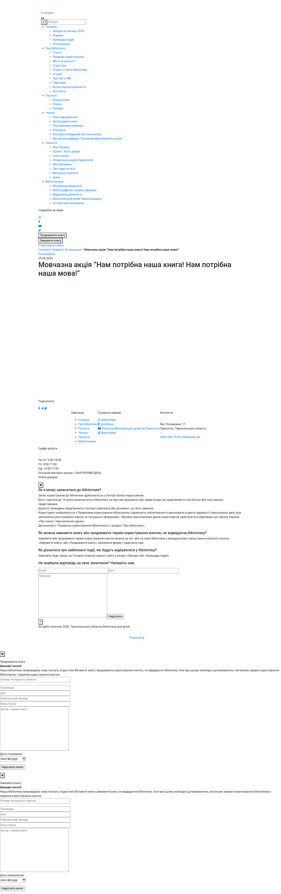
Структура (59, 65)
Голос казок (61, 155)
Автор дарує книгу (65, 121)
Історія (57, 74)
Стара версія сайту (51, 245)
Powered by (164, 637)
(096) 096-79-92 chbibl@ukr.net (180, 437)
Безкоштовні (61, 100)
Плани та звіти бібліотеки (70, 69)
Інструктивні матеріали (68, 203)
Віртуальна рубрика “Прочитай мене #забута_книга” (88, 138)
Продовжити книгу (52, 235)
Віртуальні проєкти (65, 173)
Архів (56, 177)
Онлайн (58, 108)
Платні (57, 104)
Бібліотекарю (54, 181)
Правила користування (68, 57)
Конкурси (59, 130)
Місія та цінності (64, 61)
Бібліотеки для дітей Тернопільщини (77, 198)
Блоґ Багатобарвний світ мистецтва (77, 134)
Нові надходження (65, 117)
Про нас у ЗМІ (62, 78)
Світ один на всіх (64, 168)
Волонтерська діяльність (69, 87)
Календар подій (63, 39)
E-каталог (47, 13)
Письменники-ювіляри (68, 125)
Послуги (51, 95)
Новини (58, 35)
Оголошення (61, 44)
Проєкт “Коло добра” (67, 151)
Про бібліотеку (55, 48)
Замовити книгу (50, 240)
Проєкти (51, 143)
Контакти (59, 91)
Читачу (50, 112)
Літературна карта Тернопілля (73, 160)
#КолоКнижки (62, 164)
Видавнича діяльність (67, 194)
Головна (51, 26)
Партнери (59, 82)
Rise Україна (61, 147)
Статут (57, 52)
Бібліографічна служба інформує (75, 190)
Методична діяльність (67, 186)
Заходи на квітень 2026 (68, 31)
